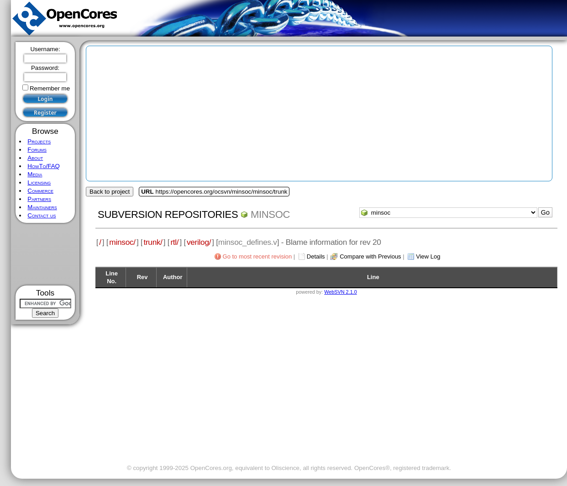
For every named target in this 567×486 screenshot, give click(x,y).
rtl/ (174, 242)
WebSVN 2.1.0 (340, 292)
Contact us (41, 215)
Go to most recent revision (257, 256)
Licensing (39, 182)
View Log (428, 256)
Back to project (109, 191)
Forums (37, 149)
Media (34, 174)
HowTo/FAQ (43, 166)
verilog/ (199, 242)
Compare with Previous (370, 256)
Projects (39, 141)
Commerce (40, 190)
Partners (39, 198)
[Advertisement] (45, 254)
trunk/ (152, 242)
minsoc (270, 214)
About (35, 157)
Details (316, 256)
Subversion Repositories (168, 214)
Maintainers (42, 207)
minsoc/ (122, 242)
